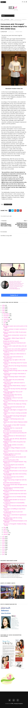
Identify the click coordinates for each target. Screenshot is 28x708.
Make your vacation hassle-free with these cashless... (15, 494)
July (4, 322)
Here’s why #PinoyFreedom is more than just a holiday (15, 471)
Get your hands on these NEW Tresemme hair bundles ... (14, 425)
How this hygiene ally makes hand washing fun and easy (14, 474)
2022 (3, 312)
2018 (3, 542)
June (4, 324)
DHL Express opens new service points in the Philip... (15, 326)
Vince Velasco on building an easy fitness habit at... (14, 509)
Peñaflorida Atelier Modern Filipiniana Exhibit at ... (15, 422)
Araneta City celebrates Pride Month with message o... (14, 343)
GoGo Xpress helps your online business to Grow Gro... (14, 354)
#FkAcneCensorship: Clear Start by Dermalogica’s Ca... (12, 395)
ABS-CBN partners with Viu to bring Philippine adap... (12, 518)
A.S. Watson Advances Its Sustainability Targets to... (13, 503)
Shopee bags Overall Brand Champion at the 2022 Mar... (15, 521)
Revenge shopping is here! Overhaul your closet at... (14, 351)
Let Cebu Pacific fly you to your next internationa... (13, 512)
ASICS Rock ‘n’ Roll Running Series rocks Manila (13, 419)
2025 (3, 307)
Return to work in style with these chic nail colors (14, 346)
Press (12, 19)
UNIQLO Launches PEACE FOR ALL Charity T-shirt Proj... (15, 386)
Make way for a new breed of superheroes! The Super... (14, 515)
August (5, 321)
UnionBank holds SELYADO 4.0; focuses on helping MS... (14, 500)
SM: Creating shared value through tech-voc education (15, 485)
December (6, 314)
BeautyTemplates (18, 703)
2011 (3, 554)
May (4, 527)
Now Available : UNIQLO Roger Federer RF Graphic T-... (14, 338)
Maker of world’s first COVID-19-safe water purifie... (14, 332)
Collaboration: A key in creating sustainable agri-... (15, 413)
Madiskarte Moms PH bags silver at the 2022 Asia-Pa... (15, 371)
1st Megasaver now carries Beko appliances (15, 349)
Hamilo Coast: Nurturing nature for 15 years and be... (15, 363)
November (6, 315)
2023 (3, 310)
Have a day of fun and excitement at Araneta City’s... (13, 357)
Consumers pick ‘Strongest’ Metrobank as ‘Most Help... (14, 374)
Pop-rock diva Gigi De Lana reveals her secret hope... (13, 465)
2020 (3, 538)
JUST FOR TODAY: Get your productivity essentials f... (13, 380)
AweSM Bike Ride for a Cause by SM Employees (12, 428)
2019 (3, 540)
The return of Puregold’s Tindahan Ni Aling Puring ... (14, 524)
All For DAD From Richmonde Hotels (12, 431)
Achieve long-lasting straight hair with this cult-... (15, 480)
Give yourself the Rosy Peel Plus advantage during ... (15, 389)
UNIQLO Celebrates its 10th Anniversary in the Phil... (14, 436)
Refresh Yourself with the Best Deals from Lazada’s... (14, 491)
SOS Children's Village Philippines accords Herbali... (14, 448)
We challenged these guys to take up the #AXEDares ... (14, 468)
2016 (3, 545)
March (5, 531)
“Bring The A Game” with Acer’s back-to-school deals (14, 383)
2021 (3, 536)
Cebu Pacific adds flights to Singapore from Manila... (15, 410)
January (5, 534)
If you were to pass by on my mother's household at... (13, 477)
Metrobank (6, 19)
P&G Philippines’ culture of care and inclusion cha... (12, 398)
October (5, 317)
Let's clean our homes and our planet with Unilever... (14, 457)
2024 (3, 309)
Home (2, 19)
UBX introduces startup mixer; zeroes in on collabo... (14, 335)
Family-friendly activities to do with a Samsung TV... (13, 445)
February (5, 532)
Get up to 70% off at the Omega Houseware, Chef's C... (15, 366)
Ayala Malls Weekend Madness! (11, 482)
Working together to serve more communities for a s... (12, 454)
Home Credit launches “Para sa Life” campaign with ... (13, 392)
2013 (3, 551)
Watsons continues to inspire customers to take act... (15, 329)
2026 (3, 305)
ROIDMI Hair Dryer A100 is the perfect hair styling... (14, 442)
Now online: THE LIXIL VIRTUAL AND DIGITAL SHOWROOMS (14, 439)
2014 (3, 549)
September (6, 319)
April (4, 529)
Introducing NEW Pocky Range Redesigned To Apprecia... (14, 416)
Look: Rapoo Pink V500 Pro (10, 369)
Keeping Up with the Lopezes (11, 341)
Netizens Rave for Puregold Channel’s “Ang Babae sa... (14, 462)
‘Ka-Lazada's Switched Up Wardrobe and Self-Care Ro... (14, 407)
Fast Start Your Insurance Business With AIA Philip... (15, 506)
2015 (3, 547)
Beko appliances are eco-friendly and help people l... (14, 497)
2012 (3, 552)
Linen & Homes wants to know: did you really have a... (15, 451)
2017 (3, 544)
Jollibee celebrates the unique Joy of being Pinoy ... (14, 404)
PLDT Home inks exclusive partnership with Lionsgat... (15, 433)
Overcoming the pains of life (11, 460)
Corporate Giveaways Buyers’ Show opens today (14, 377)
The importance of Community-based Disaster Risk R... (13, 488)
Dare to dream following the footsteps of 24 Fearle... (15, 401)
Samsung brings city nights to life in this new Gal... (14, 360)
